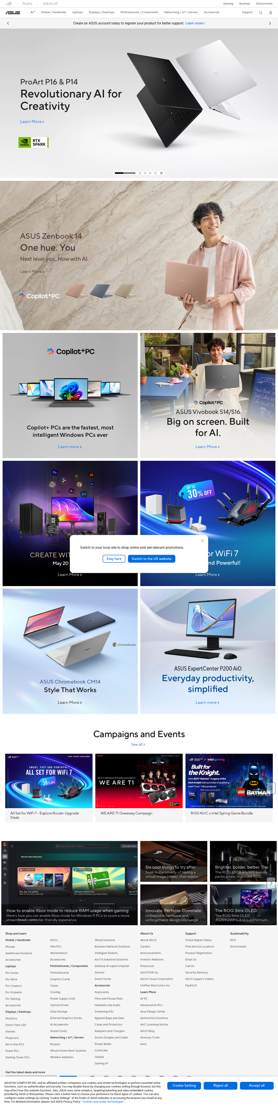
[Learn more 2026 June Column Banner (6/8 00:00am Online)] (70, 447)
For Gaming (12, 999)
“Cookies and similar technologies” (103, 1101)
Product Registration (198, 953)
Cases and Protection (108, 1024)
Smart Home (103, 979)
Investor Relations (151, 959)
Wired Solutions (105, 940)
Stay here (114, 558)
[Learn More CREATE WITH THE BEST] (70, 575)
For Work (11, 979)
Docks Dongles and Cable (111, 1037)
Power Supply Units (62, 998)
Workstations (58, 953)
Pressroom (147, 966)
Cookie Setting (184, 1085)
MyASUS (191, 985)
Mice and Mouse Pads (109, 998)
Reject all (220, 1085)
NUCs (54, 940)
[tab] (195, 23)
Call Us (189, 966)
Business (244, 3)
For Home (11, 973)
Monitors (11, 1018)
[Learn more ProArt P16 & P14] (139, 177)
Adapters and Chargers (110, 1031)
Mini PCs (55, 946)
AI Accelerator (59, 1024)
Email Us (190, 959)
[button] (228, 3)
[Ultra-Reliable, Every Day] (207, 523)
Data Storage (58, 1011)
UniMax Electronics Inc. (155, 985)
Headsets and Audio (107, 1005)
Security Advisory (196, 972)
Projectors (12, 1038)
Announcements (150, 953)
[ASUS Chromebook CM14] (70, 651)
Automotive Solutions (154, 1018)
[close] (202, 540)
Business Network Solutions (112, 946)
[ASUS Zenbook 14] (78, 236)
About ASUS (148, 940)
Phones (10, 947)
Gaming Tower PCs (17, 1057)
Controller (101, 1050)
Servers (99, 972)
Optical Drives (59, 1005)
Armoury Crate (150, 1037)
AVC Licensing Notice (154, 1024)
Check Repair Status (198, 940)
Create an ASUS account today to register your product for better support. (139, 23)
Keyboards (102, 992)
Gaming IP (101, 1063)
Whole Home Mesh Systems (68, 1050)
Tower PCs (12, 1051)
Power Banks (103, 1044)
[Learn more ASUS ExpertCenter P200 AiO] (208, 703)
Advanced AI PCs (151, 1005)
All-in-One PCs (14, 1044)
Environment (264, 3)
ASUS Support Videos (199, 979)
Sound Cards (58, 1031)
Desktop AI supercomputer (112, 966)
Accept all (257, 1085)
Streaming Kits (104, 1011)
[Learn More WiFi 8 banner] (207, 575)
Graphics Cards (60, 979)
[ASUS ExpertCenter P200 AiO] (207, 651)
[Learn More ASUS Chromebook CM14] (70, 703)
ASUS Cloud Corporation (156, 979)
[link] (12, 12)
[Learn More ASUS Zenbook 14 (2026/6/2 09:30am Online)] (32, 272)
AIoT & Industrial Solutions (111, 959)
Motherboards (59, 972)
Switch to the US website (151, 558)
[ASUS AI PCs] (70, 395)
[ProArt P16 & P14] (78, 82)
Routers (55, 1044)
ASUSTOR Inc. (149, 972)
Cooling (55, 992)
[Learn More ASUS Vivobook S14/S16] (207, 447)
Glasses (10, 1031)
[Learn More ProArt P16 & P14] (32, 122)
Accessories (13, 960)
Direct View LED (15, 1025)
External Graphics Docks (66, 1018)
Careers (145, 946)
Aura (143, 1044)
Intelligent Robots (106, 953)
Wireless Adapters (61, 1057)
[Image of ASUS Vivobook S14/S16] (207, 395)
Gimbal (99, 1057)
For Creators (13, 986)
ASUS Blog (147, 1031)
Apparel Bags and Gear (109, 1018)
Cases (54, 985)
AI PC (144, 998)
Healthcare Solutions (18, 953)
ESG (233, 940)
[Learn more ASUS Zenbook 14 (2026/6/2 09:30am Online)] (139, 329)
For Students (13, 992)
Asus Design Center (152, 1011)
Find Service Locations (199, 946)
